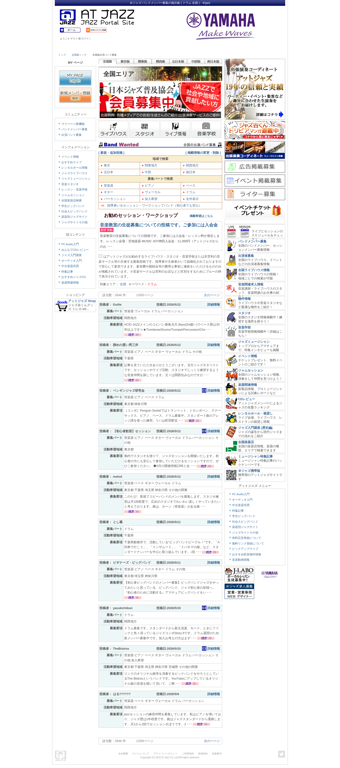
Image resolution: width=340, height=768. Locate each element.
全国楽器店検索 (71, 200)
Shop (184, 48)
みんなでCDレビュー (75, 249)
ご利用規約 (188, 753)
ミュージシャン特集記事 (255, 456)
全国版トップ (79, 54)
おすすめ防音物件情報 (246, 554)
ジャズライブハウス (74, 173)
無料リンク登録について (248, 543)
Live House (72, 48)
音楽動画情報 (241, 559)
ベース (190, 185)
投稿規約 (203, 753)
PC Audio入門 (70, 244)
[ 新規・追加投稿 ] (111, 153)
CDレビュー (246, 399)
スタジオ (244, 313)
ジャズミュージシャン (75, 178)
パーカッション (114, 199)
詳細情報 (213, 304)
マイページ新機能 (73, 123)
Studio (128, 48)
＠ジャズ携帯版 (249, 471)
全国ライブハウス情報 (254, 270)
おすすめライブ (71, 162)
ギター (108, 192)
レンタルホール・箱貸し (255, 413)
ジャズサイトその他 (74, 222)
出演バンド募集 (71, 134)
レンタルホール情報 (74, 167)
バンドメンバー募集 (74, 129)
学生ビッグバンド (73, 206)
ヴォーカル (152, 192)
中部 (147, 172)
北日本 (108, 172)
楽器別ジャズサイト (74, 216)
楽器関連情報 (70, 282)
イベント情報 (70, 156)
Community (212, 48)
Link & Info (239, 48)
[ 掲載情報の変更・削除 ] (203, 153)
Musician (100, 48)
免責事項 (217, 753)
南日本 (190, 172)
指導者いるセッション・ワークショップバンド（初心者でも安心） (151, 205)
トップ (62, 54)
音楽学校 (244, 327)
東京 (106, 165)
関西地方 (192, 165)
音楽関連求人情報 (250, 284)
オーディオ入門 (71, 260)
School (156, 48)
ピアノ (149, 185)
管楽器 (108, 185)
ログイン (86, 38)
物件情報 (244, 299)
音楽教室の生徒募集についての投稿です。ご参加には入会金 (159, 225)
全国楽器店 (246, 442)
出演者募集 (246, 256)
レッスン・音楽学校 (74, 189)
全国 (124, 284)
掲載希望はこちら (196, 216)
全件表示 (192, 199)
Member (267, 48)
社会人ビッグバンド (74, 211)
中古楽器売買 (70, 266)
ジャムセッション (73, 195)
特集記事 (67, 271)
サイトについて (140, 753)
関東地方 (151, 165)
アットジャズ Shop (82, 301)
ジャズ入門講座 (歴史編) (255, 428)
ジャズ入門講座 (71, 255)
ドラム (190, 192)
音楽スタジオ (70, 184)
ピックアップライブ (245, 548)
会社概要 (123, 753)
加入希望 (151, 199)
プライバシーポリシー (165, 753)
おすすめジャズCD (73, 277)
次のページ (212, 295)
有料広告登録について (246, 537)
